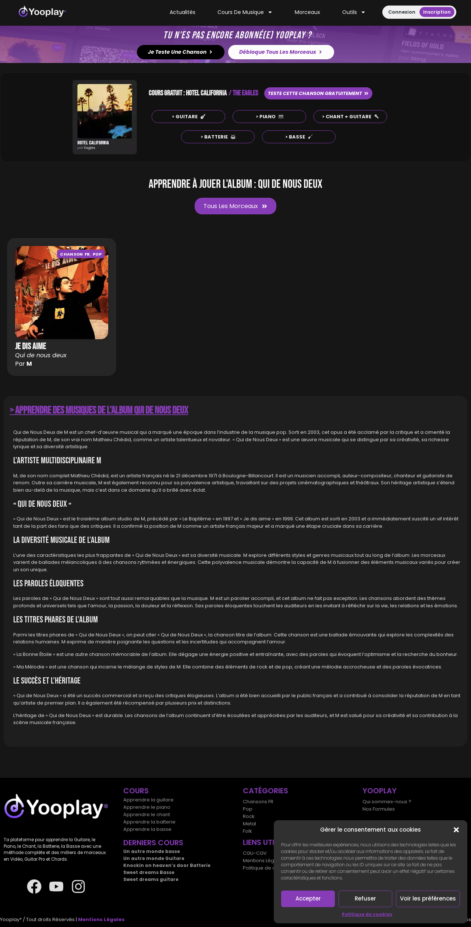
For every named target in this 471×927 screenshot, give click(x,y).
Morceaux (307, 12)
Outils (354, 12)
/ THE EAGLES (243, 93)
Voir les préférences (428, 898)
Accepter (308, 898)
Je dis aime (30, 346)
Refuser (365, 898)
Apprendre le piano (146, 807)
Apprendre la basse (147, 829)
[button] (456, 829)
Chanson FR (75, 254)
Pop (97, 254)
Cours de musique (245, 12)
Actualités (182, 12)
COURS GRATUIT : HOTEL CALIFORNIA (188, 93)
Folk (247, 831)
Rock (249, 816)
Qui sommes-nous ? (386, 801)
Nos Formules (378, 808)
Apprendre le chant (146, 814)
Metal (249, 823)
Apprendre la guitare (148, 799)
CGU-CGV (255, 853)
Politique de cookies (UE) (273, 867)
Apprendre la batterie (149, 821)
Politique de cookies (367, 914)
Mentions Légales (263, 860)
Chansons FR (258, 801)
